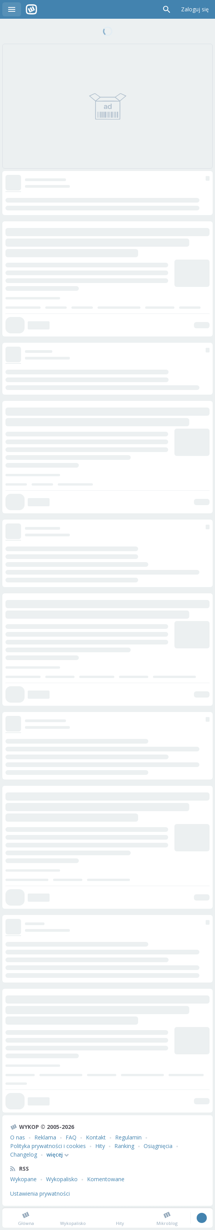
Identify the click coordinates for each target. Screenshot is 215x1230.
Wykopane (23, 1179)
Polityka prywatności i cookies (48, 1146)
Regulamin (128, 1137)
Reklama (45, 1137)
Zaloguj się (195, 9)
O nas (17, 1137)
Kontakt (96, 1137)
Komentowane (105, 1179)
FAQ (71, 1137)
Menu (11, 9)
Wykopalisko (62, 1179)
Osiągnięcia (158, 1146)
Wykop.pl (31, 9)
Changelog (23, 1154)
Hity (100, 1146)
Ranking (124, 1146)
